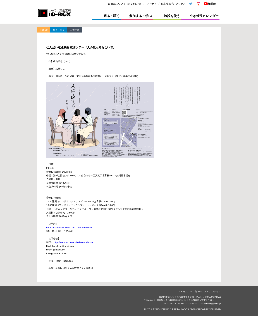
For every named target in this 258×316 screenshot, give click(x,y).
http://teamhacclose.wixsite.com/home (73, 242)
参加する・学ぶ (140, 16)
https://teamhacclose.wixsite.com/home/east (69, 227)
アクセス (181, 3)
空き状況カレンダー (204, 16)
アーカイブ (153, 3)
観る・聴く (112, 16)
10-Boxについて (117, 3)
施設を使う (172, 16)
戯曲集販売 (167, 3)
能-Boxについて (136, 3)
